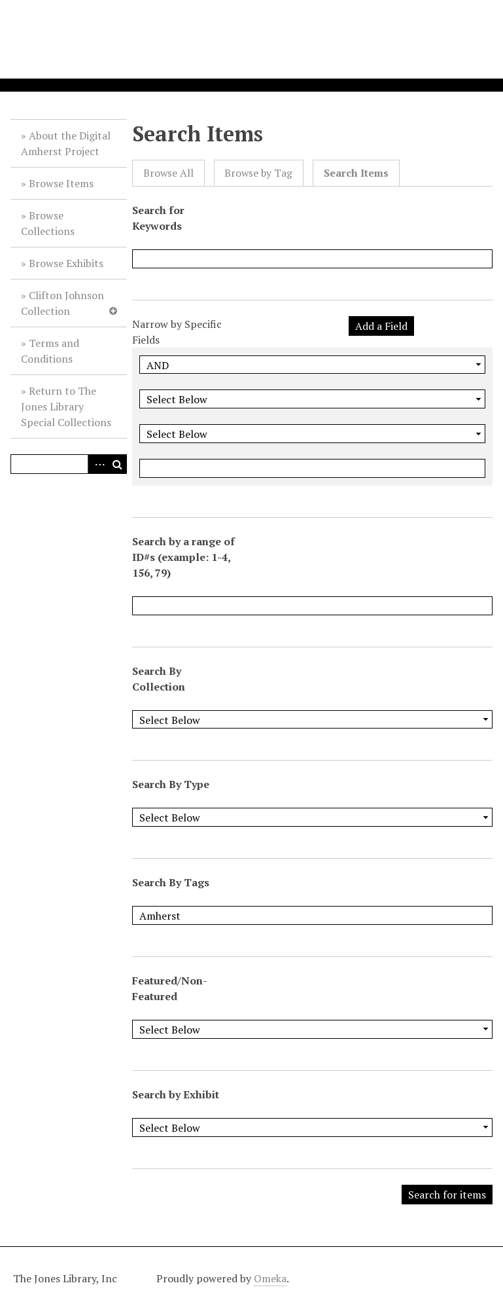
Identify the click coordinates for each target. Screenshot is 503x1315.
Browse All (168, 173)
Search (117, 464)
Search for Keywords (158, 218)
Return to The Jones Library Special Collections (66, 406)
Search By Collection (158, 679)
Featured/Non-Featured (169, 988)
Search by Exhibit (175, 1094)
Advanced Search (97, 464)
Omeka (270, 1278)
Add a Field (381, 326)
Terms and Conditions (50, 351)
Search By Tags (170, 882)
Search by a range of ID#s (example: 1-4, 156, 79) (183, 557)
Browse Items (61, 183)
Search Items (356, 173)
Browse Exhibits (66, 263)
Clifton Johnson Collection (62, 303)
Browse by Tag (258, 173)
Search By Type (170, 784)
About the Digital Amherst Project (66, 143)
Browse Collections (48, 223)
